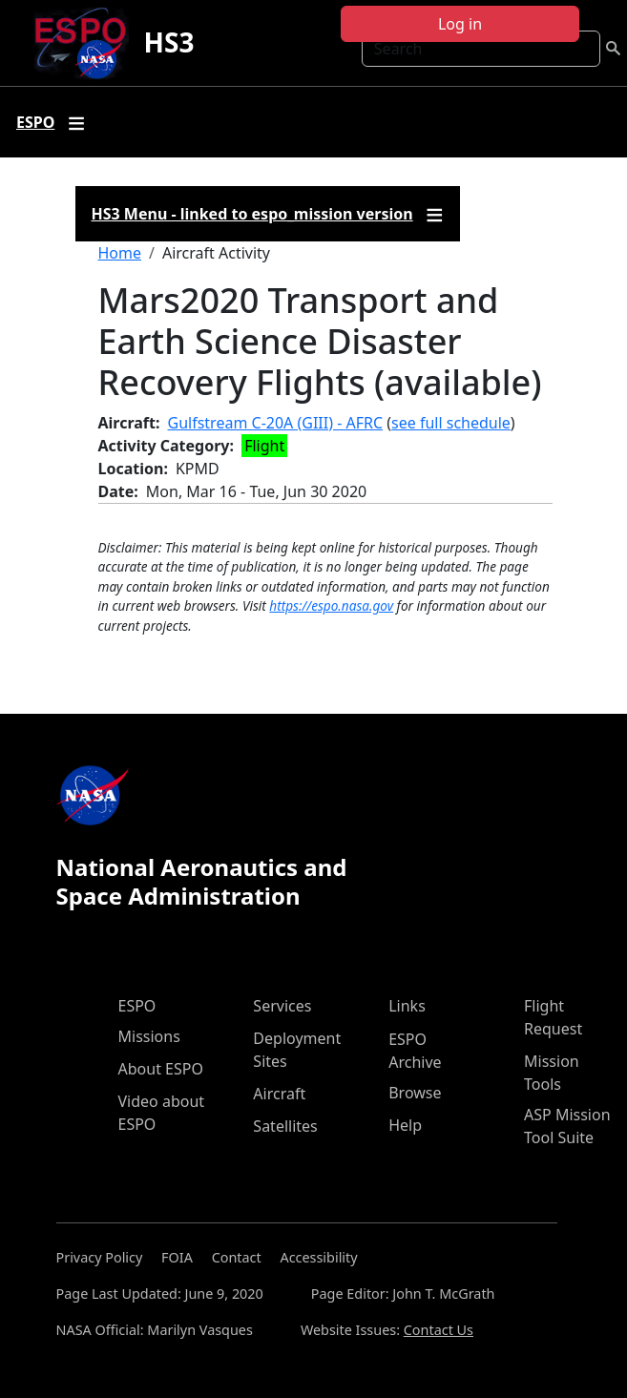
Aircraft (279, 1093)
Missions (149, 1036)
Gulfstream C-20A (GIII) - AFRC (276, 422)
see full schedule (451, 422)
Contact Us (438, 1330)
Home (120, 252)
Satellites (285, 1126)
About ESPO (160, 1068)
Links (407, 1005)
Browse (414, 1092)
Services (282, 1005)
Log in (460, 23)
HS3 (169, 42)
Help (405, 1125)
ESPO (137, 1005)
